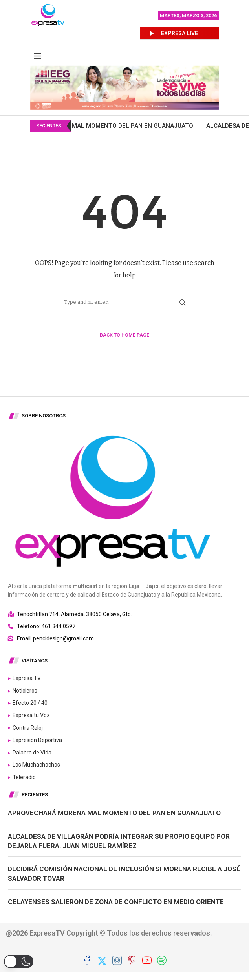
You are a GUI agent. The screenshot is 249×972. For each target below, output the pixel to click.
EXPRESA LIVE (179, 33)
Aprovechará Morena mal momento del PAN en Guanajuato (145, 125)
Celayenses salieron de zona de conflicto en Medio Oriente (116, 902)
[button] (18, 961)
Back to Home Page (124, 335)
